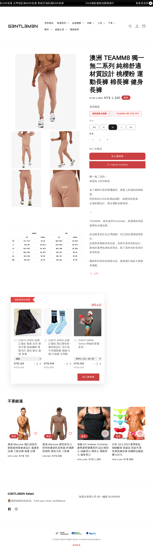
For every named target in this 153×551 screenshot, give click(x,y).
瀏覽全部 (96, 304)
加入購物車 (117, 156)
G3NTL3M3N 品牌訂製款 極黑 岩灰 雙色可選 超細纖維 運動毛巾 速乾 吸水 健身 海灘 (27, 347)
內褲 (89, 23)
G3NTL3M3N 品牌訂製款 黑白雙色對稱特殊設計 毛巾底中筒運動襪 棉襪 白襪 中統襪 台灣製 (57, 347)
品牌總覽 (76, 23)
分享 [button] (93, 273)
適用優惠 (94, 106)
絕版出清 (59, 29)
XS (94, 127)
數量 (91, 133)
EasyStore (96, 539)
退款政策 (76, 545)
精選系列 (61, 23)
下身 (110, 23)
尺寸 (91, 121)
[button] (130, 26)
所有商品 (49, 23)
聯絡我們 (74, 29)
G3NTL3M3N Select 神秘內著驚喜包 (86, 344)
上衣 (100, 23)
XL (131, 127)
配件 (47, 29)
